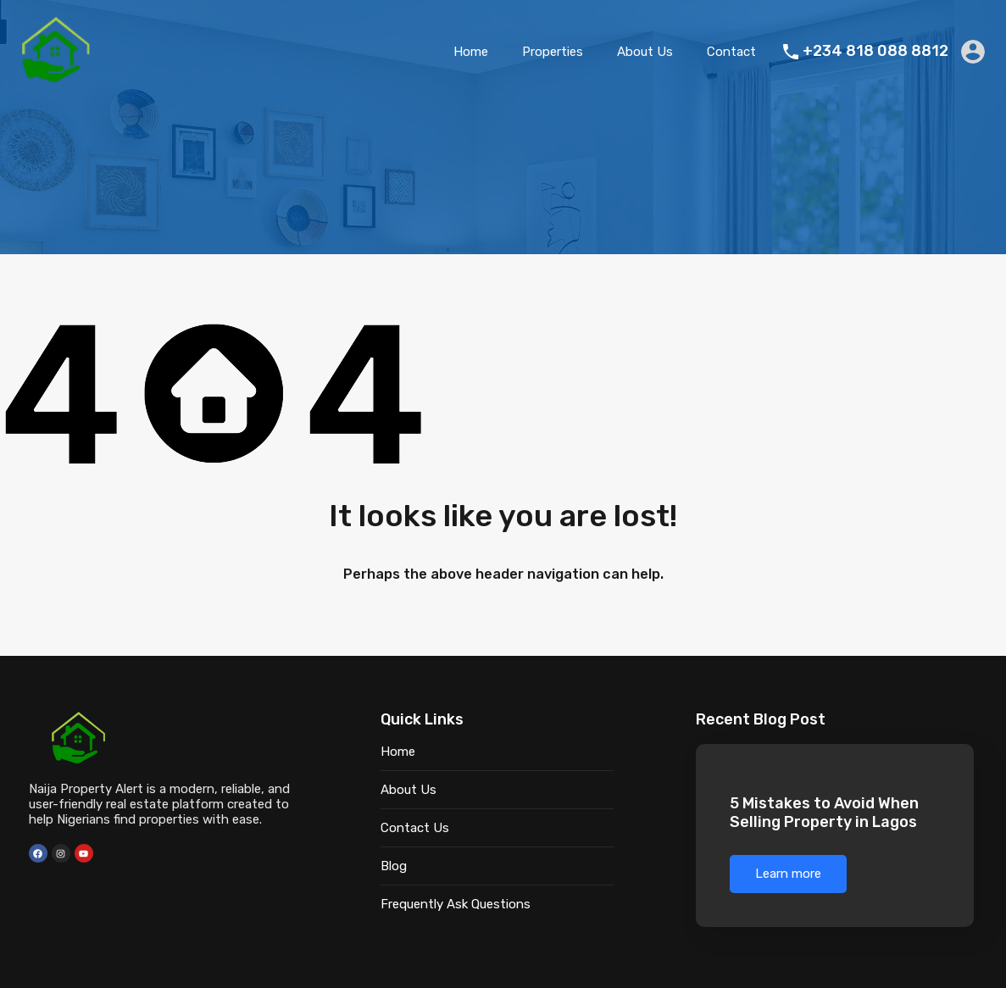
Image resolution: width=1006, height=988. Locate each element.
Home (470, 51)
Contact (731, 51)
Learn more (788, 876)
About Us (645, 51)
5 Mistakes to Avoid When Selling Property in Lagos (824, 815)
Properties (552, 51)
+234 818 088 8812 (875, 51)
